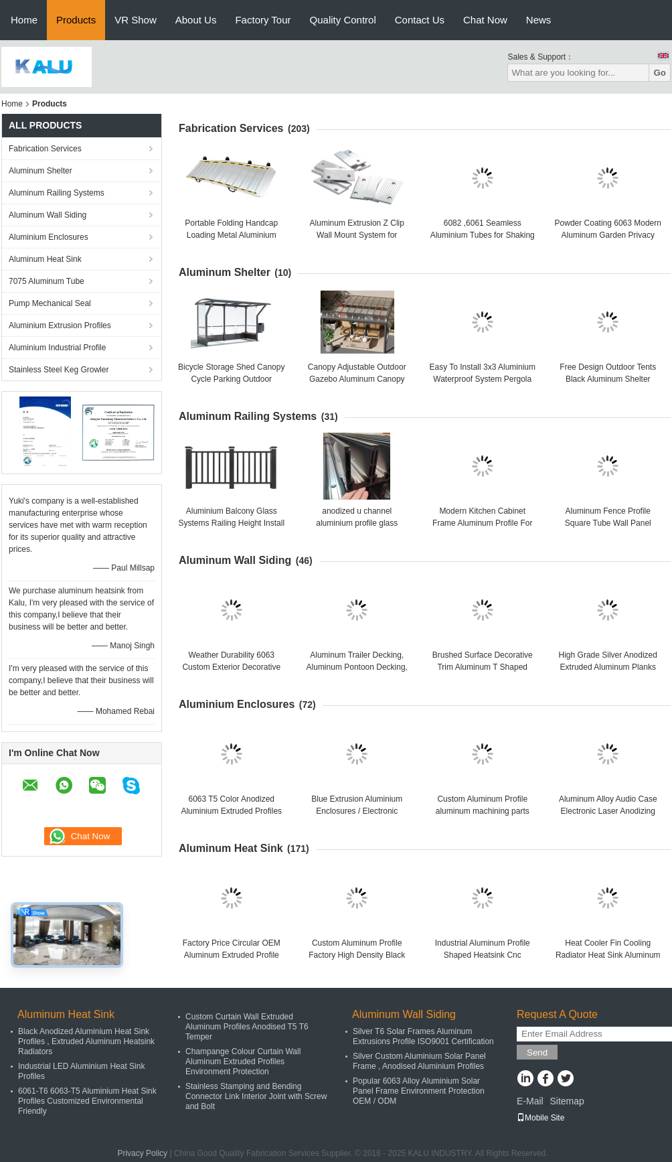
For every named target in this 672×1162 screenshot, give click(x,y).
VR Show (135, 19)
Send (537, 1052)
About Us (196, 19)
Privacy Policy (142, 1153)
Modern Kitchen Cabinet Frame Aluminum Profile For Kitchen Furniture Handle (482, 523)
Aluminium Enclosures (48, 237)
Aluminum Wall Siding (47, 215)
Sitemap (567, 1101)
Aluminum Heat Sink (45, 259)
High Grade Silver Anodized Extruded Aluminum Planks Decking (608, 667)
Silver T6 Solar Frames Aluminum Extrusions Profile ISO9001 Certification (423, 1036)
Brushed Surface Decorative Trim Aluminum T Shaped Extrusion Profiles (482, 667)
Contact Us (419, 19)
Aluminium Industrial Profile (57, 347)
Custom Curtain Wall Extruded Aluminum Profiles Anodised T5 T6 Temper (247, 1026)
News (539, 19)
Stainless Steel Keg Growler (58, 369)
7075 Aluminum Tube (46, 281)
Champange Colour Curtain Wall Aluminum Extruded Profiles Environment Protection (243, 1061)
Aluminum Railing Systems (56, 193)
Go (659, 73)
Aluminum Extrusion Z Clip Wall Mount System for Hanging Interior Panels (357, 235)
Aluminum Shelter (40, 170)
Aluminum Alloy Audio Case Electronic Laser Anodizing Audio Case (608, 811)
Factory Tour (262, 19)
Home (24, 19)
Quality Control (343, 19)
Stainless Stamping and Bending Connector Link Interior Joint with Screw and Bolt (256, 1096)
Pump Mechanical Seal (50, 303)
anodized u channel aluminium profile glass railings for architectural (356, 523)
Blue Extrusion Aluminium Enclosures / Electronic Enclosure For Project (356, 811)
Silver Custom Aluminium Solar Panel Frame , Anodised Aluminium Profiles (419, 1061)
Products (76, 19)
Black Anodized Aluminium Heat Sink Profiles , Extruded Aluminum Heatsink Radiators (86, 1041)
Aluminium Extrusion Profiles (60, 325)
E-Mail (530, 1101)
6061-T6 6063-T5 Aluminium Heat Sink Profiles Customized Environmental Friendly (87, 1101)
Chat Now (485, 20)
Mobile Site (540, 1117)
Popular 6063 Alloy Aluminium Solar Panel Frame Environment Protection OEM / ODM (419, 1091)
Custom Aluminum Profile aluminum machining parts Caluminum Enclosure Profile (482, 811)
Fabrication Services (45, 148)
